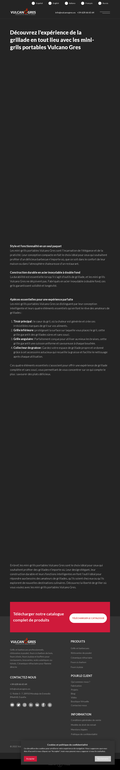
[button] (88, 618)
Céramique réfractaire (81, 657)
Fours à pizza (77, 667)
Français (89, 3)
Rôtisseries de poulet (81, 653)
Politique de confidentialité (84, 734)
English (56, 3)
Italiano (72, 3)
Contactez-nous (79, 705)
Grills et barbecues (80, 648)
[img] (33, 3)
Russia (105, 3)
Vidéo (74, 697)
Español (39, 3)
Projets (74, 689)
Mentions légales (79, 729)
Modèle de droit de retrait (83, 724)
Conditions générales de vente (86, 720)
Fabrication (76, 685)
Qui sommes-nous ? (80, 681)
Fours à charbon (78, 662)
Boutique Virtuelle (80, 701)
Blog (73, 693)
